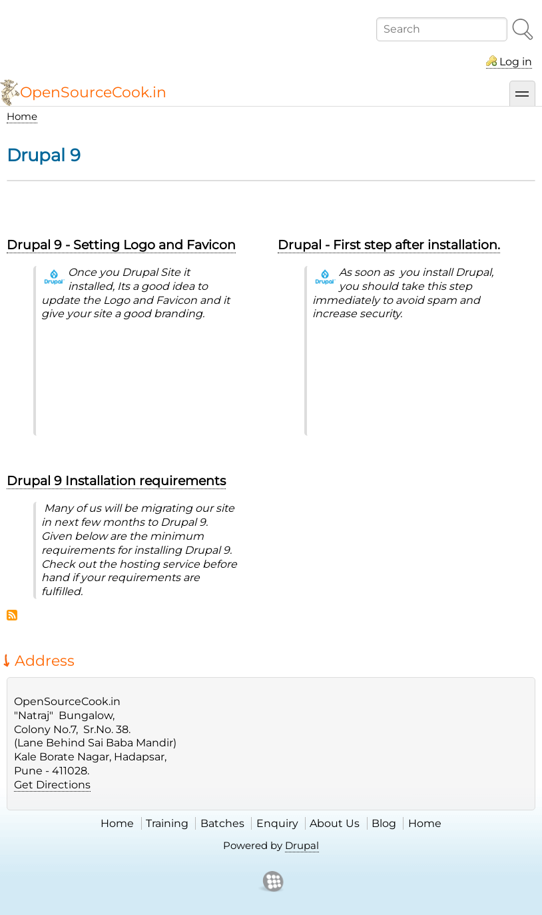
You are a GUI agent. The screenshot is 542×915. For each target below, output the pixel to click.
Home (22, 116)
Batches (222, 823)
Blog (384, 823)
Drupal (302, 845)
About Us (335, 823)
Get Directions (52, 784)
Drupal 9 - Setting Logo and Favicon (121, 245)
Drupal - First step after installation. (389, 245)
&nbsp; (139, 382)
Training (167, 823)
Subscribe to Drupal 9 (12, 615)
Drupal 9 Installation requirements (116, 480)
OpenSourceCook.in (93, 92)
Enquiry (277, 823)
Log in (515, 61)
